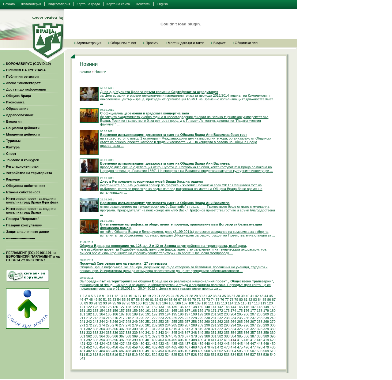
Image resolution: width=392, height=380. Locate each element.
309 (135, 329)
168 (194, 310)
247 (122, 321)
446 (246, 343)
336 (115, 332)
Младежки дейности (23, 134)
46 (81, 299)
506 (246, 351)
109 (198, 303)
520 (141, 354)
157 (122, 310)
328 (259, 329)
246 (115, 321)
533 (226, 354)
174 (233, 310)
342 (154, 332)
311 (148, 329)
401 (148, 340)
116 (244, 303)
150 (272, 307)
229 (200, 318)
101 (145, 303)
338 (128, 332)
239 (266, 318)
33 (215, 296)
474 (233, 347)
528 (194, 354)
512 (89, 354)
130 (141, 307)
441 (213, 343)
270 (272, 321)
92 (100, 303)
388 (259, 336)
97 (124, 303)
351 (213, 332)
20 (154, 296)
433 (161, 343)
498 (194, 351)
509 (266, 351)
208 (259, 314)
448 (259, 343)
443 (226, 343)
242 (89, 321)
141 (213, 307)
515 (108, 354)
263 (226, 321)
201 (213, 314)
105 (171, 303)
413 (226, 340)
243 (95, 321)
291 (213, 325)
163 (161, 310)
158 (128, 310)
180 (272, 310)
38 (238, 296)
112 (217, 303)
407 (187, 340)
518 (128, 354)
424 (102, 343)
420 (272, 340)
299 (266, 325)
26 (182, 296)
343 (161, 332)
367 (122, 336)
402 (154, 340)
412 (220, 340)
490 (141, 351)
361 (82, 336)
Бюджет (219, 43)
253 (161, 321)
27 (186, 296)
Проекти (151, 43)
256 (180, 321)
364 (102, 336)
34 (219, 296)
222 (154, 318)
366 (115, 336)
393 (95, 340)
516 (115, 354)
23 (168, 296)
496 (180, 351)
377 (187, 336)
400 (141, 340)
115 (237, 303)
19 (149, 296)
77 (227, 299)
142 (220, 307)
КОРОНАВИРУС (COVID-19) (28, 63)
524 (167, 354)
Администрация (89, 43)
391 (82, 340)
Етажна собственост (23, 192)
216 (115, 318)
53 (114, 299)
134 (167, 307)
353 (226, 332)
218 (128, 318)
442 (220, 343)
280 (141, 325)
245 (108, 321)
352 (220, 332)
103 (158, 303)
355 (240, 332)
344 (167, 332)
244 (102, 321)
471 (213, 347)
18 (144, 296)
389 (266, 336)
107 (184, 303)
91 (95, 303)
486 (115, 351)
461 (148, 347)
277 (122, 325)
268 (259, 321)
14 (125, 296)
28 (191, 296)
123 (95, 307)
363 (95, 336)
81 (245, 299)
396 (115, 340)
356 (246, 332)
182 (89, 314)
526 (180, 354)
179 (266, 310)
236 (246, 318)
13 (121, 296)
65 (170, 299)
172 (220, 310)
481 (82, 351)
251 (148, 321)
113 (224, 303)
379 (200, 336)
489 (135, 351)
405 (174, 340)
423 (95, 343)
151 (82, 310)
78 (231, 299)
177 (253, 310)
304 (102, 329)
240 (272, 318)
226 (180, 318)
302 (89, 329)
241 (82, 321)
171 (213, 310)
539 (266, 354)
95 (114, 303)
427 (122, 343)
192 (154, 314)
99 (133, 303)
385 (240, 336)
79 (236, 299)
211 (82, 318)
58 (138, 299)
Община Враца (18, 96)
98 (128, 303)
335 (108, 332)
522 (154, 354)
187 (122, 314)
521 (148, 354)
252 (154, 321)
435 (174, 343)
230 (207, 318)
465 (174, 347)
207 (253, 314)
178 (259, 310)
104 (165, 303)
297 (253, 325)
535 (240, 354)
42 (257, 296)
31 (205, 296)
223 (161, 318)
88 (81, 303)
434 (167, 343)
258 (194, 321)
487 (122, 351)
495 (174, 351)
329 (266, 329)
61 (152, 299)
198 (194, 314)
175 (240, 310)
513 (95, 354)
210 (272, 314)
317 (187, 329)
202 (220, 314)
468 (194, 347)
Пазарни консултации (24, 225)
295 (240, 325)
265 (240, 321)
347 (187, 332)
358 (259, 332)
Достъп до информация (26, 89)
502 (220, 351)
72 (203, 299)
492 (154, 351)
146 (246, 307)
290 (207, 325)
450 (272, 343)
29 (196, 296)
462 (154, 347)
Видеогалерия (59, 4)
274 (102, 325)
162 (154, 310)
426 (115, 343)
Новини (100, 71)
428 (128, 343)
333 (95, 332)
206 (246, 314)
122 (89, 307)
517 (122, 354)
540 (272, 354)
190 (141, 314)
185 (108, 314)
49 (95, 299)
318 (194, 329)
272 (89, 325)
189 (135, 314)
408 (194, 340)
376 (180, 336)
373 (161, 336)
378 (194, 336)
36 (229, 296)
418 (259, 340)
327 (253, 329)
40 (247, 296)
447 (253, 343)
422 (89, 343)
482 (89, 351)
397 (122, 340)
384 (233, 336)
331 (82, 332)
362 (89, 336)
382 (220, 336)
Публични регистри (22, 76)
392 (89, 340)
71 (199, 299)
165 (174, 310)
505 (240, 351)
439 (200, 343)
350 (207, 332)
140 (207, 307)
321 (213, 329)
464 (167, 347)
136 (180, 307)
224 (167, 318)
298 (259, 325)
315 (174, 329)
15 (130, 296)
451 (82, 347)
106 (178, 303)
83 (255, 299)
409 (200, 340)
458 (128, 347)
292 (220, 325)
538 (259, 354)
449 (266, 343)
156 (115, 310)
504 (233, 351)
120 (270, 303)
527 (187, 354)
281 (148, 325)
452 (89, 347)
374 (167, 336)
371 (148, 336)
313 (161, 329)
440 (207, 343)
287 (187, 325)
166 (180, 310)
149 (266, 307)
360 (272, 332)
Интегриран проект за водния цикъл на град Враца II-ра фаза (32, 200)
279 (135, 325)
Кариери (13, 179)
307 (122, 329)
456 (115, 347)
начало (85, 71)
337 (122, 332)
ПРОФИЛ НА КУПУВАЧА (26, 70)
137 (187, 307)
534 (233, 354)
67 (180, 299)
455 (108, 347)
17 (139, 296)
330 (272, 329)
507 (253, 351)
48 (91, 299)
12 (116, 296)
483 (95, 351)
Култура (13, 147)
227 (187, 318)
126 (115, 307)
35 (224, 296)
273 (95, 325)
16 (135, 296)
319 (200, 329)
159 (135, 310)
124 (102, 307)
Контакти (143, 4)
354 (233, 332)
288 (194, 325)
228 (194, 318)
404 (167, 340)
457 (122, 347)
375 (174, 336)
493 (161, 351)
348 (194, 332)
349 (200, 332)
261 (213, 321)
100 (138, 303)
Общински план (247, 43)
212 (89, 318)
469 (200, 347)
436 (180, 343)
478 (259, 347)
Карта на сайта (118, 4)
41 (252, 296)
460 (141, 347)
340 (141, 332)
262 (220, 321)
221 (148, 318)
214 (102, 318)
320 (207, 329)
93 (105, 303)
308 (128, 329)
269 (266, 321)
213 (95, 318)
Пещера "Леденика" (22, 219)
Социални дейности (23, 128)
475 (240, 347)
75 (217, 299)
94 (109, 303)
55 (124, 299)
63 (161, 299)
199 (200, 314)
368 (128, 336)
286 (180, 325)
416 (246, 340)
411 (213, 340)
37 (233, 296)
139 (200, 307)
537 (253, 354)
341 (148, 332)
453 (95, 347)
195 (174, 314)
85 (264, 299)
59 (142, 299)
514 (102, 354)
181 (82, 314)
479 (266, 347)
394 (102, 340)
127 (122, 307)
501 (213, 351)
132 (154, 307)
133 (161, 307)
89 (86, 303)
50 (100, 299)
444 (233, 343)
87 (274, 299)
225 (174, 318)
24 (172, 296)
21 (158, 296)
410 (207, 340)
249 (135, 321)
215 (108, 318)
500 (207, 351)
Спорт (11, 153)
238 (259, 318)
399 (135, 340)
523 (161, 354)
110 (204, 303)
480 (272, 347)
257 (187, 321)
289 (200, 325)
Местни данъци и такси (186, 43)
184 (102, 314)
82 (250, 299)
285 (174, 325)
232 (220, 318)
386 (246, 336)
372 (154, 336)
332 (89, 332)
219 (135, 318)
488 (128, 351)
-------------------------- (20, 238)
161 (148, 310)
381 (213, 336)
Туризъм (13, 141)
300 (272, 325)
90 (91, 303)
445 (240, 343)
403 (161, 340)
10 (107, 296)
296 (246, 325)
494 (167, 351)
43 (261, 296)
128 (128, 307)
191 (148, 314)
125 (108, 307)
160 (141, 310)
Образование (17, 108)
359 (266, 332)
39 (243, 296)
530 (207, 354)
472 (220, 347)
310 (141, 329)
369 (135, 336)
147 (253, 307)
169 (200, 310)
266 (246, 321)
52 (109, 299)
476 (246, 347)
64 (166, 299)
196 (180, 314)
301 (82, 329)
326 (246, 329)
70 (194, 299)
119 (263, 303)
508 (259, 351)
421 (82, 343)
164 (167, 310)
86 (269, 299)
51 (105, 299)
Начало (9, 4)
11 (111, 296)
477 (253, 347)
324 (233, 329)
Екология (13, 121)
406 (180, 340)
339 (135, 332)
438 (194, 343)
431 (148, 343)
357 (253, 332)
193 (161, 314)
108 (191, 303)
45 (271, 296)
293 (226, 325)
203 (226, 314)
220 (141, 318)
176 (246, 310)
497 (187, 351)
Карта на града (88, 4)
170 (207, 310)
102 (152, 303)
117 (250, 303)
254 (167, 321)
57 (133, 299)
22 (163, 296)
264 (233, 321)
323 (226, 329)
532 (220, 354)
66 (175, 299)
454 (102, 347)
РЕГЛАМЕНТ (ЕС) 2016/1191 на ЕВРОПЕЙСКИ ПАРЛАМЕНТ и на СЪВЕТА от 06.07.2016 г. (33, 256)
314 (167, 329)
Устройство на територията (29, 173)
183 (95, 314)
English (162, 4)
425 (108, 343)
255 (174, 321)
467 (187, 347)
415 (240, 340)
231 (213, 318)
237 (253, 318)
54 (119, 299)
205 (240, 314)
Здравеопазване (20, 115)
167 (187, 310)
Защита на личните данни (27, 231)
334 (102, 332)
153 (95, 310)
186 (115, 314)
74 (213, 299)
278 (128, 325)
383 (226, 336)
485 (108, 351)
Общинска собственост (25, 186)
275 (108, 325)
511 (82, 354)
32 (210, 296)
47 (86, 299)
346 (180, 332)
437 (187, 343)
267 (253, 321)
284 (167, 325)
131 (148, 307)
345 (174, 332)
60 (147, 299)
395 (108, 340)
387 (253, 336)
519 (135, 354)
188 (128, 314)
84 (260, 299)
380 (207, 336)
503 (226, 351)
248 (128, 321)
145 (240, 307)
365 (108, 336)
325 (240, 329)
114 (230, 303)
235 (240, 318)
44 (266, 296)
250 (141, 321)
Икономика (15, 102)
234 (233, 318)
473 (226, 347)
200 (207, 314)
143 (226, 307)
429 (135, 343)
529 (200, 354)
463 (161, 347)
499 (200, 351)
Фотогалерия (31, 4)
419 (266, 340)
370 (141, 336)
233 (226, 318)
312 (154, 329)
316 (180, 329)
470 (207, 347)
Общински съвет (124, 43)
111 (210, 303)
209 (266, 314)
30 (200, 296)
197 (187, 314)
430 (141, 343)
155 (108, 310)
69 (189, 299)
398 (128, 340)
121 (82, 307)
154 (102, 310)
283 (161, 325)
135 (174, 307)
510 (272, 351)
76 (222, 299)
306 (115, 329)
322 (220, 329)
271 (82, 325)
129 (135, 307)
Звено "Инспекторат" (24, 83)
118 (256, 303)
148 (259, 307)
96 (119, 303)
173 (226, 310)
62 (156, 299)
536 (246, 354)
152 (89, 310)
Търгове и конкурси (22, 160)
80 (241, 299)
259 (200, 321)
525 (174, 354)
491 (148, 351)
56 (128, 299)
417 (253, 340)
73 (208, 299)
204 (233, 314)
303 (95, 329)
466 (180, 347)
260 (207, 321)
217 (122, 318)
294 (233, 325)
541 (82, 358)
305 (108, 329)
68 (185, 299)
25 (177, 296)
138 (194, 307)
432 (154, 343)
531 (213, 354)
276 (115, 325)
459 (135, 347)
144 (233, 307)
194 (167, 314)
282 (154, 325)
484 (102, 351)
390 (272, 336)
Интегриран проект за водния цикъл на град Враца (30, 210)
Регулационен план (22, 166)
